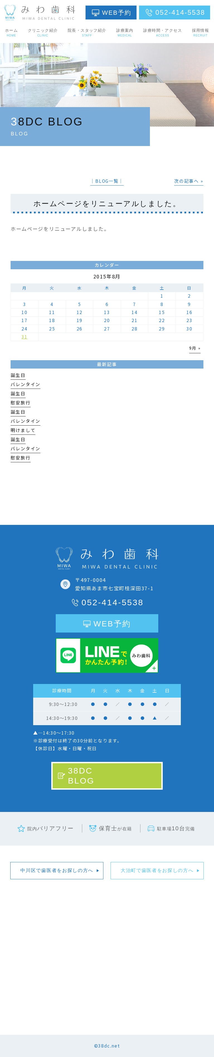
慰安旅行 (20, 402)
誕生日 (18, 375)
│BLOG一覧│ (106, 181)
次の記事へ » (188, 181)
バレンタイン (25, 384)
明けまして (23, 430)
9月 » (194, 348)
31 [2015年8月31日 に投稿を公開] (24, 337)
